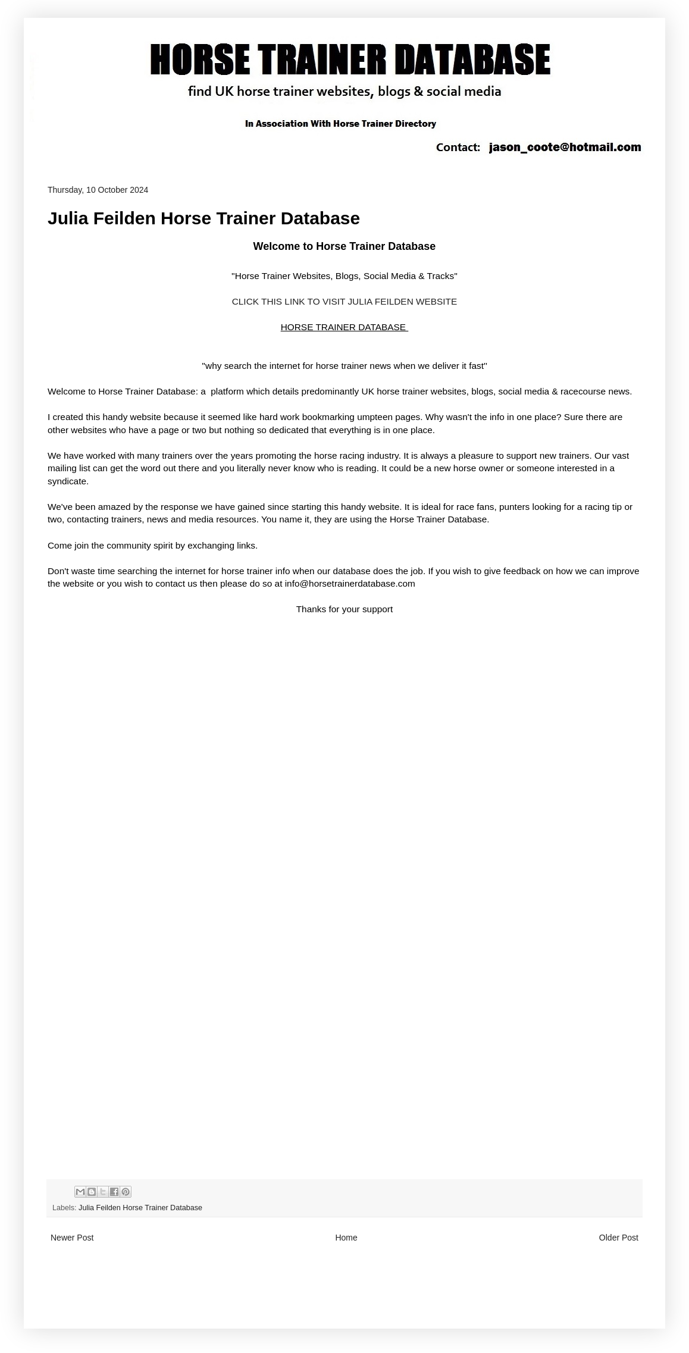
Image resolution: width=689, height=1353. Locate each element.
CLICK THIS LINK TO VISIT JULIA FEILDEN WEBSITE (345, 301)
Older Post (618, 1237)
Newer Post (72, 1237)
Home (346, 1237)
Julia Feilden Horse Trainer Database (140, 1208)
